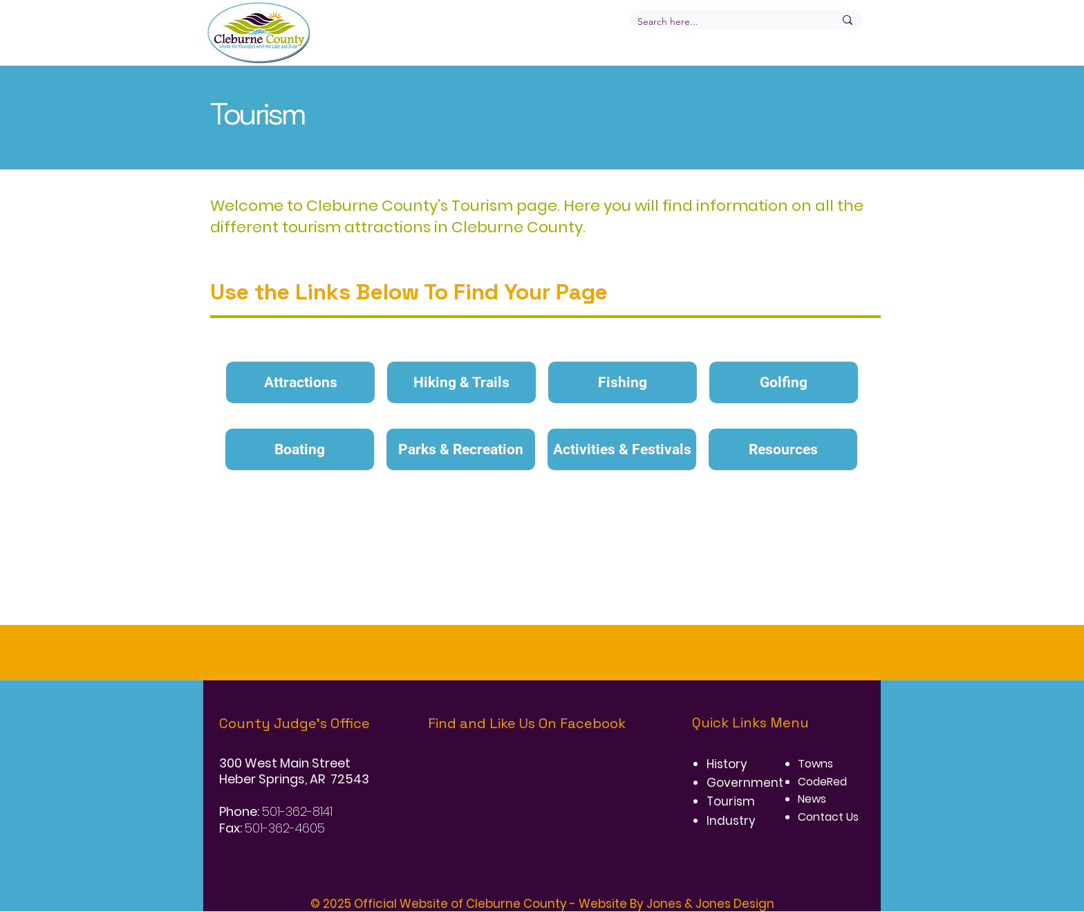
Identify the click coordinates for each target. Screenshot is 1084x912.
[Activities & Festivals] (622, 449)
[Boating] (299, 449)
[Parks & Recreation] (460, 449)
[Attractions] (300, 382)
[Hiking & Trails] (461, 382)
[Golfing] (783, 382)
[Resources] (783, 449)
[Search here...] (725, 22)
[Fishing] (622, 382)
